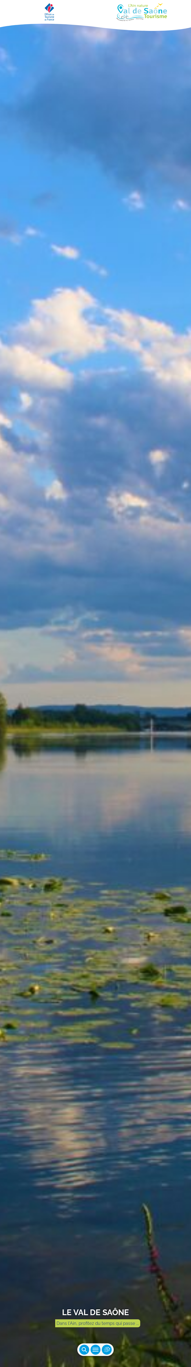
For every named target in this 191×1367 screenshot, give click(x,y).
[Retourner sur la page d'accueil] (95, 11)
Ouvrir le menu (95, 1350)
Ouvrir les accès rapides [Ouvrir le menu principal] (107, 1350)
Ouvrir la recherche (84, 1350)
